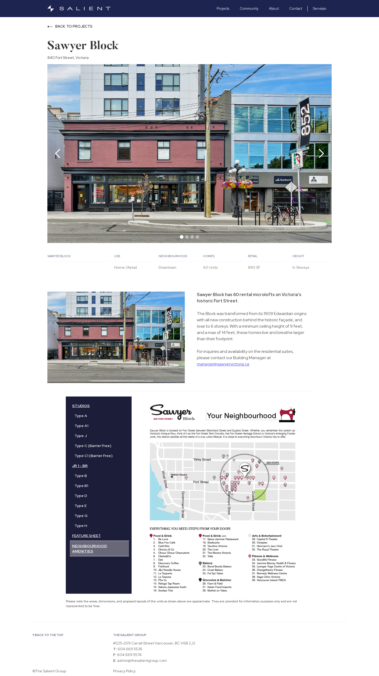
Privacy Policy (124, 671)
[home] (86, 8)
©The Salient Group (49, 671)
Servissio (319, 8)
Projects (223, 8)
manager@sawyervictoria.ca (223, 364)
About (274, 8)
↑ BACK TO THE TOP (47, 635)
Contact (295, 8)
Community (249, 8)
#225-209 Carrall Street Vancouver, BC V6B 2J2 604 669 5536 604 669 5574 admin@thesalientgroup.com (154, 652)
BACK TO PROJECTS (74, 26)
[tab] (75, 416)
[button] (57, 153)
